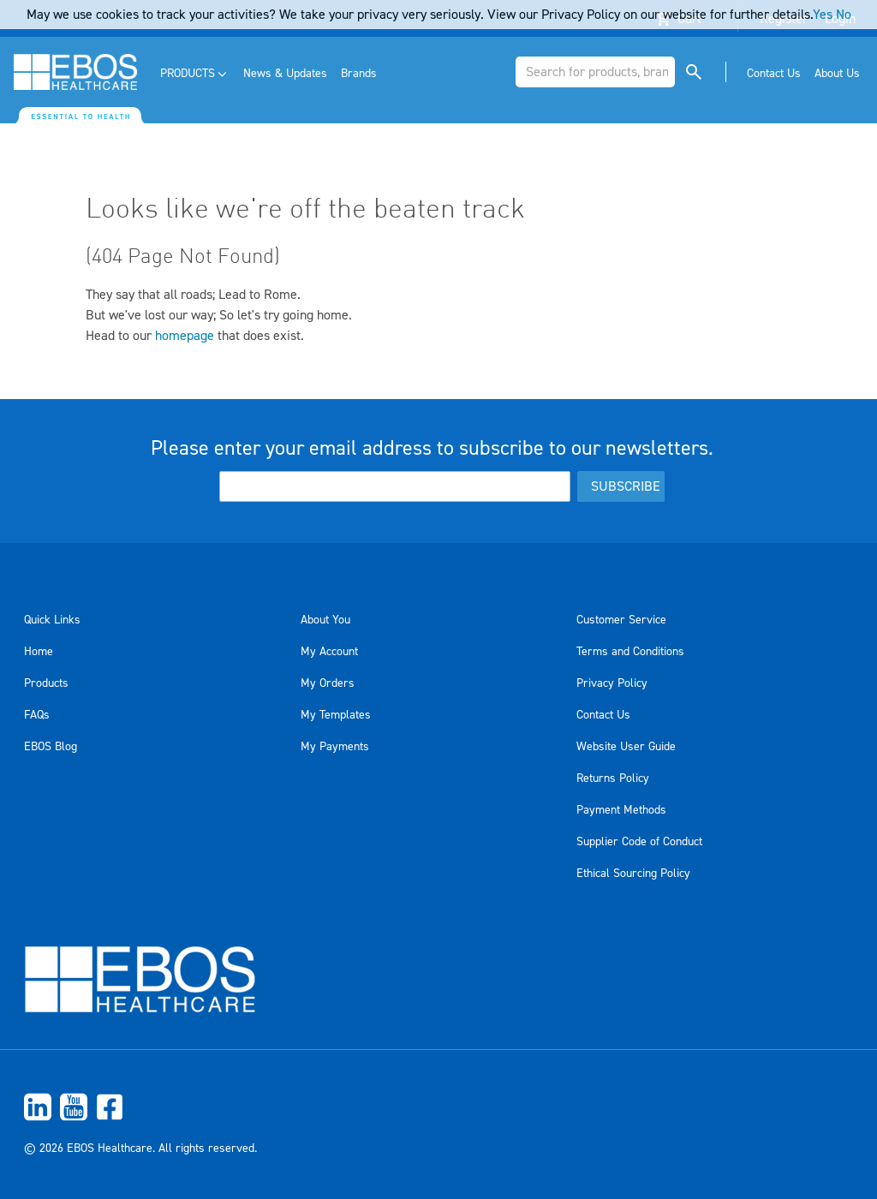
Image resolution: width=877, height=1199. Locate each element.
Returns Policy (612, 778)
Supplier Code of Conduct (639, 842)
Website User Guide (626, 747)
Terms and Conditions (630, 651)
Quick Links (52, 620)
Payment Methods (621, 810)
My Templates (336, 715)
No (843, 14)
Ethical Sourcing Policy (633, 873)
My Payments (335, 747)
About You (325, 620)
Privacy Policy (611, 683)
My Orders (328, 683)
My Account (329, 651)
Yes (822, 14)
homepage (184, 335)
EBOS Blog (50, 747)
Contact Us (603, 715)
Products (46, 683)
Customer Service (621, 620)
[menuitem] (194, 74)
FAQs (37, 715)
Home (38, 651)
